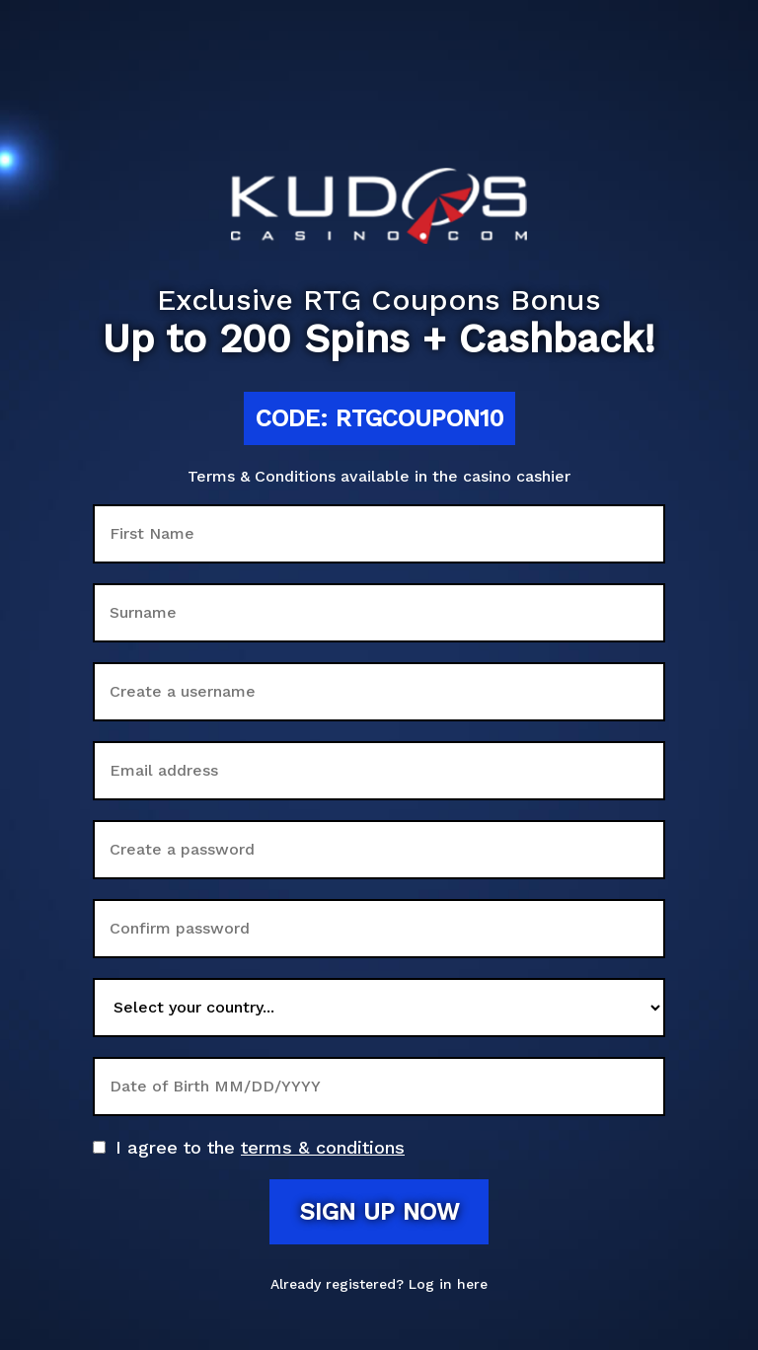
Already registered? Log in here (379, 1284)
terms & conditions (323, 1147)
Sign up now (379, 1212)
